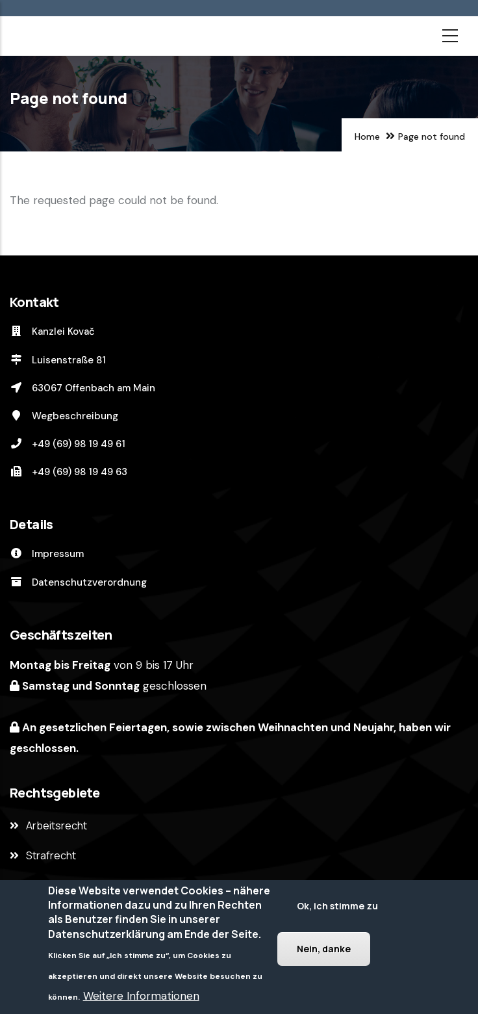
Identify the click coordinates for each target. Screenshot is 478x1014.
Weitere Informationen (141, 996)
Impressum (47, 553)
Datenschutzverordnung (78, 582)
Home (367, 136)
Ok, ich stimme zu (337, 906)
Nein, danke (324, 948)
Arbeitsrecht (56, 825)
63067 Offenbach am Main (82, 388)
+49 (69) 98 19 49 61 (67, 443)
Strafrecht (51, 855)
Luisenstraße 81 (58, 360)
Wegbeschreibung (64, 416)
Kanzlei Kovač (52, 331)
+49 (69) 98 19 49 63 (68, 471)
